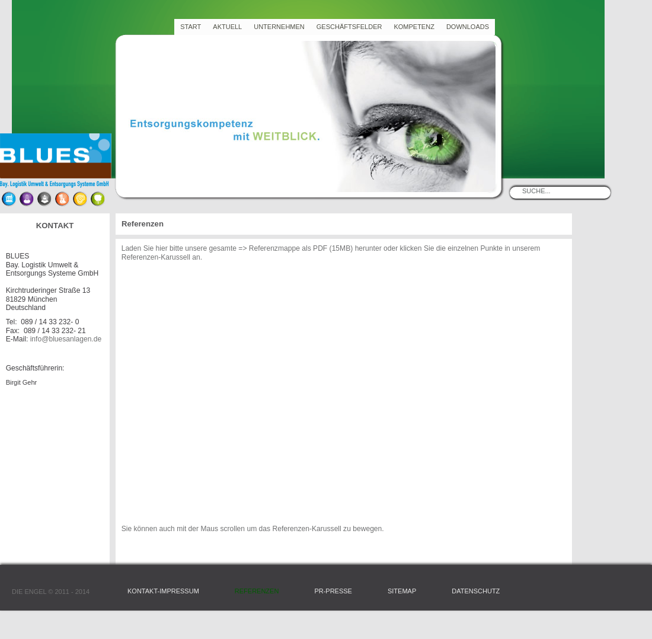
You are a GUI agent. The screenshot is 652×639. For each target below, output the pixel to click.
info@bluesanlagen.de (66, 339)
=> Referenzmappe (269, 248)
